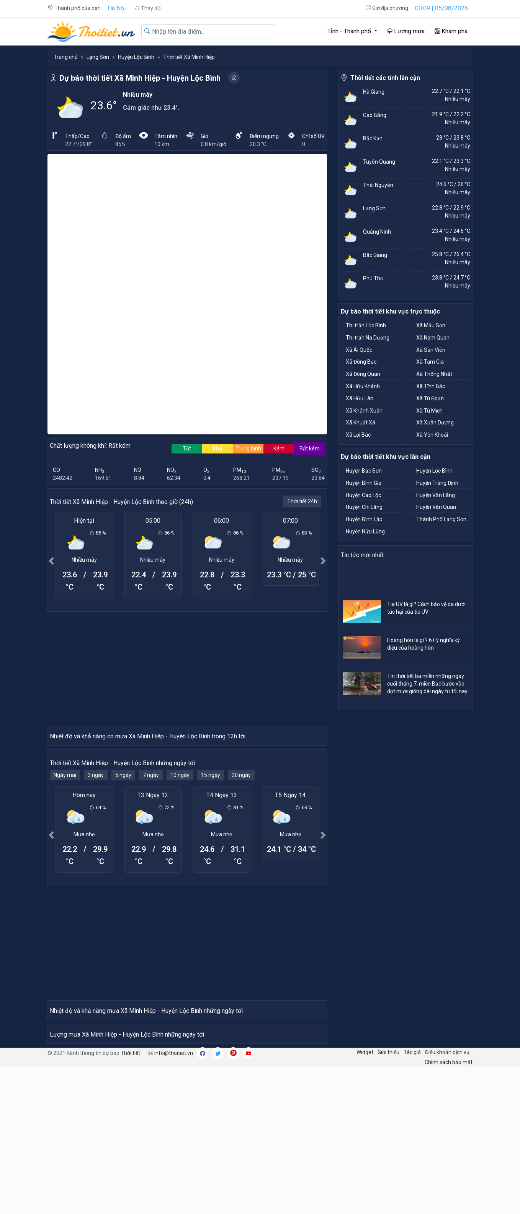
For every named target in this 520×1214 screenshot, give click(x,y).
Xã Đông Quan (363, 374)
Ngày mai (65, 647)
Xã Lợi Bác (358, 435)
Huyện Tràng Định (437, 483)
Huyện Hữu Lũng (365, 531)
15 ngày (210, 647)
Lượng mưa (406, 31)
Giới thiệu (388, 1199)
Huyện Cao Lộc (363, 495)
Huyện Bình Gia (363, 483)
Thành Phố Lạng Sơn (441, 519)
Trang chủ (66, 57)
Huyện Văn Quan (436, 507)
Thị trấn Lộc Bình (366, 325)
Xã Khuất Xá (360, 422)
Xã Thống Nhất (434, 374)
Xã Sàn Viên (430, 350)
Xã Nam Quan (433, 338)
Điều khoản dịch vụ (447, 1199)
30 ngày (241, 647)
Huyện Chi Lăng (364, 507)
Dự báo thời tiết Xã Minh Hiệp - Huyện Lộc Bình (140, 78)
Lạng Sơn (98, 57)
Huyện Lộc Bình (136, 57)
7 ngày (151, 647)
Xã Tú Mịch (429, 411)
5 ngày (123, 647)
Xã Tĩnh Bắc (430, 386)
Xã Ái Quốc (359, 350)
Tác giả (412, 1199)
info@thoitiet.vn (170, 1199)
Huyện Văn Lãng (435, 495)
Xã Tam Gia (430, 362)
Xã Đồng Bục (361, 362)
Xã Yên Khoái (432, 435)
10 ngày (180, 647)
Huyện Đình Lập (364, 519)
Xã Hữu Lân (359, 398)
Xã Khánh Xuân (364, 411)
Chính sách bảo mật (449, 1209)
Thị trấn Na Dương (367, 338)
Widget (364, 1199)
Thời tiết (130, 1199)
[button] (51, 295)
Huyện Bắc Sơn (364, 471)
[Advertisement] (187, 403)
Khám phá (451, 31)
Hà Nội (117, 8)
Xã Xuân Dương (435, 422)
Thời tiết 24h (302, 236)
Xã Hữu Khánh (363, 386)
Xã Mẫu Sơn (430, 325)
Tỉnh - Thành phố (350, 31)
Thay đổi (148, 8)
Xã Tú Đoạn (430, 398)
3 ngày (96, 647)
